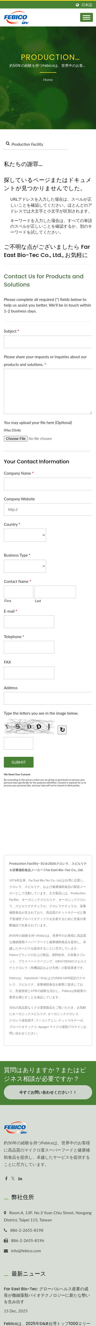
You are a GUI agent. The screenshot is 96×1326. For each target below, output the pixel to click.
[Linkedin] (20, 1179)
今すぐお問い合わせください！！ (48, 1092)
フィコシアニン (46, 1020)
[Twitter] (13, 1179)
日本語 (86, 5)
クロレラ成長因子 (21, 1020)
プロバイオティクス (23, 1027)
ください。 (32, 1033)
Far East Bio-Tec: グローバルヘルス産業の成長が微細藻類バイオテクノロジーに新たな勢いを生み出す (47, 1295)
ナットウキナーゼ (70, 1020)
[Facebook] (6, 1179)
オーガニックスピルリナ (29, 1014)
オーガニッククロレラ (63, 1014)
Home (48, 79)
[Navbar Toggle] (86, 17)
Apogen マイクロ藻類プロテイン (60, 1027)
